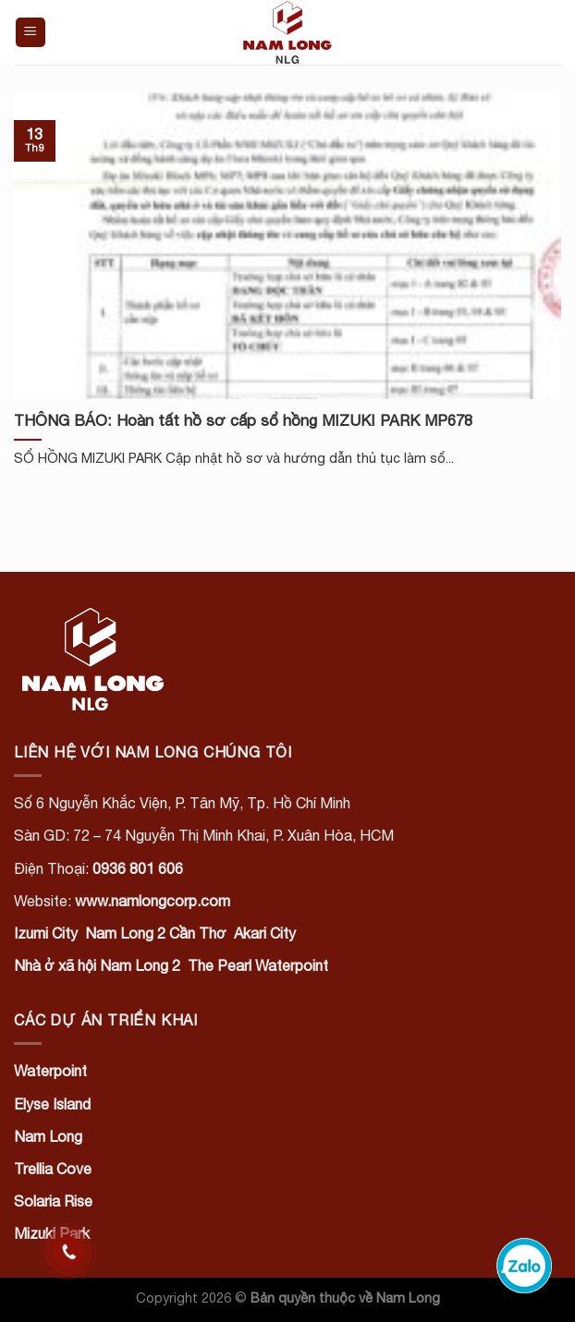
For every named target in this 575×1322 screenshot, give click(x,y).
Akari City (265, 933)
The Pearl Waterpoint (258, 965)
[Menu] (31, 33)
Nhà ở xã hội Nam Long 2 (97, 965)
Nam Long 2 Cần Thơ (155, 933)
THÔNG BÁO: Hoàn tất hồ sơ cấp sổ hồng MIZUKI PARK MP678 (243, 420)
